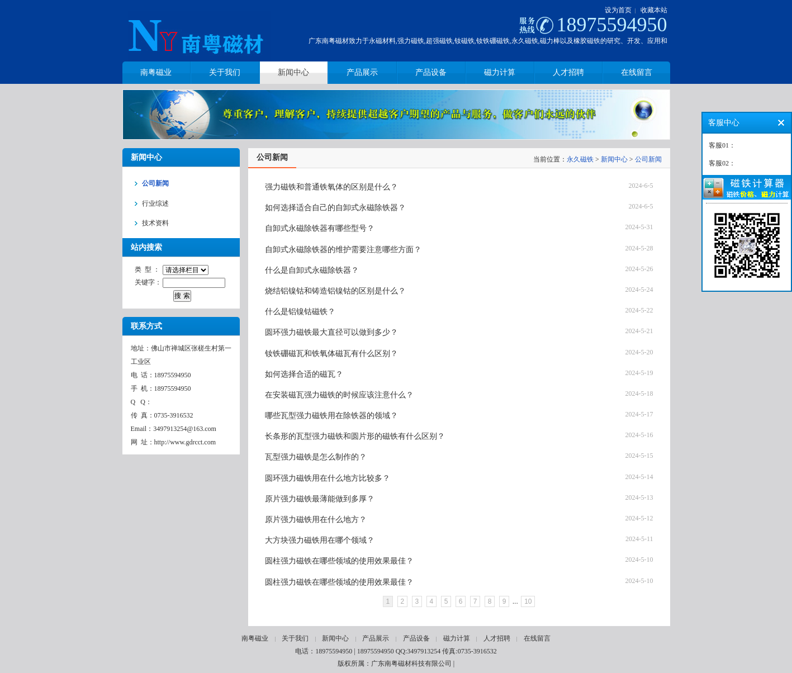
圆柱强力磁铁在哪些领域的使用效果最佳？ (339, 561)
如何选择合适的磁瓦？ (304, 374)
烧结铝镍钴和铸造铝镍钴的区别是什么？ (335, 291)
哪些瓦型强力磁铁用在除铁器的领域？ (331, 415)
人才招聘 (496, 638)
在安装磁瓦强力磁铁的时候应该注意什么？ (339, 395)
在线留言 (537, 638)
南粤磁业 (254, 638)
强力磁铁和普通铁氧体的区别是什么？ (331, 187)
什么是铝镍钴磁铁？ (300, 311)
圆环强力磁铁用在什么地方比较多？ (327, 478)
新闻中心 (614, 159)
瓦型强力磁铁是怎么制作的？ (316, 457)
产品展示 (375, 638)
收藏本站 (654, 10)
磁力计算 (456, 638)
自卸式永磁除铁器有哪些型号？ (319, 228)
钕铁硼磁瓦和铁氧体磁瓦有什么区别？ (331, 353)
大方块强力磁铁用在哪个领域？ (319, 540)
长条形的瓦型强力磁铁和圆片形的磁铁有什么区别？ (355, 436)
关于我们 (295, 638)
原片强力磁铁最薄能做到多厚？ (319, 499)
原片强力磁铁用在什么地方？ (316, 519)
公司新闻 (648, 159)
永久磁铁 (580, 159)
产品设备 (416, 638)
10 (528, 601)
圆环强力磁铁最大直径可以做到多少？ (331, 332)
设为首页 (618, 10)
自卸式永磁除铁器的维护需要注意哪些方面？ (343, 249)
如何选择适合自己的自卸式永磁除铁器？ (335, 207)
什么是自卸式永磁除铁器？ (312, 270)
